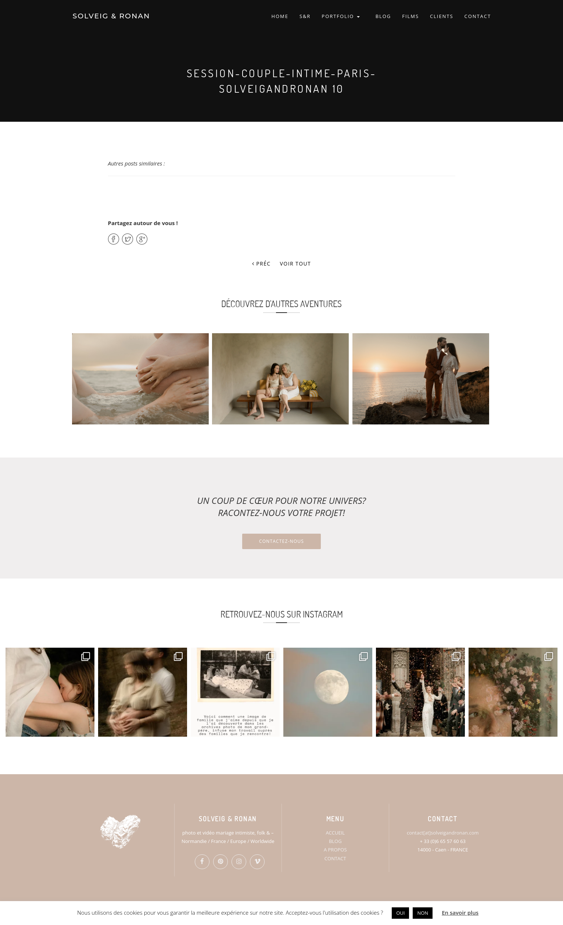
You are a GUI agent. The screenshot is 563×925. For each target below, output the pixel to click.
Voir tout (295, 263)
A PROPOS (335, 849)
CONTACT (478, 16)
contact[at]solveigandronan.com (442, 832)
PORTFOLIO (340, 16)
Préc (261, 263)
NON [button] (422, 913)
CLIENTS (441, 16)
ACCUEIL (335, 832)
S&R (305, 16)
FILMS (410, 16)
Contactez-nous (281, 541)
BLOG (383, 16)
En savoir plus (460, 912)
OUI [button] (400, 913)
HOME (279, 16)
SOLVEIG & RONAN (111, 16)
